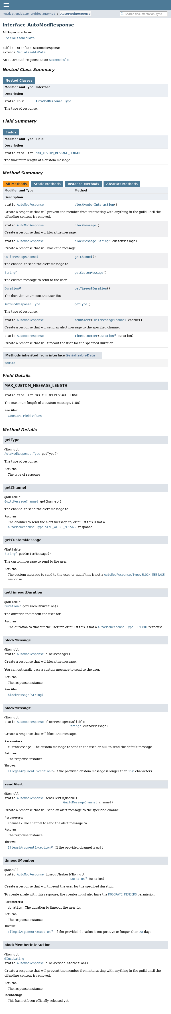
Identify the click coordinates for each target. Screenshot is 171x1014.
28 (141, 932)
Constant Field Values (25, 416)
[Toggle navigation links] (6, 5)
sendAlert (83, 320)
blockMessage (85, 225)
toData (9, 363)
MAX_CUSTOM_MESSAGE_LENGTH (58, 153)
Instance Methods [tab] (83, 184)
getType (81, 304)
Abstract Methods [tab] (122, 184)
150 (131, 771)
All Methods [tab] (16, 184)
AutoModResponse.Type (53, 101)
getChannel (83, 257)
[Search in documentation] (144, 14)
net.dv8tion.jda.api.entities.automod (28, 13)
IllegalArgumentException (29, 771)
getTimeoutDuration (91, 288)
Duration (11, 288)
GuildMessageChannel (21, 257)
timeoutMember (86, 336)
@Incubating (14, 958)
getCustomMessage (89, 272)
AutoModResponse (75, 13)
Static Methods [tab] (47, 184)
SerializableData (20, 38)
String (103, 241)
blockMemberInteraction (94, 204)
